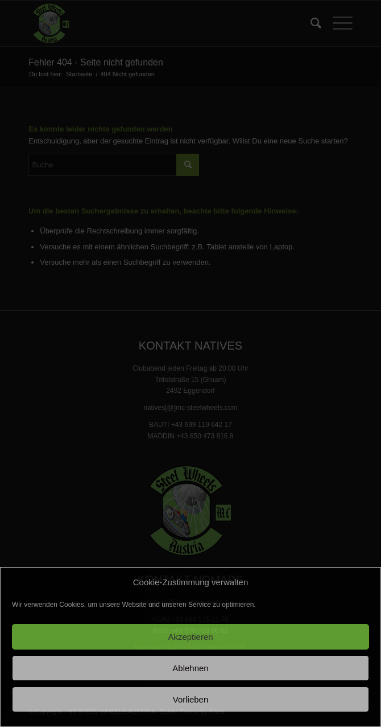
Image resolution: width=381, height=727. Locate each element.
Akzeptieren (190, 637)
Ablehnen (190, 668)
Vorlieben (191, 699)
